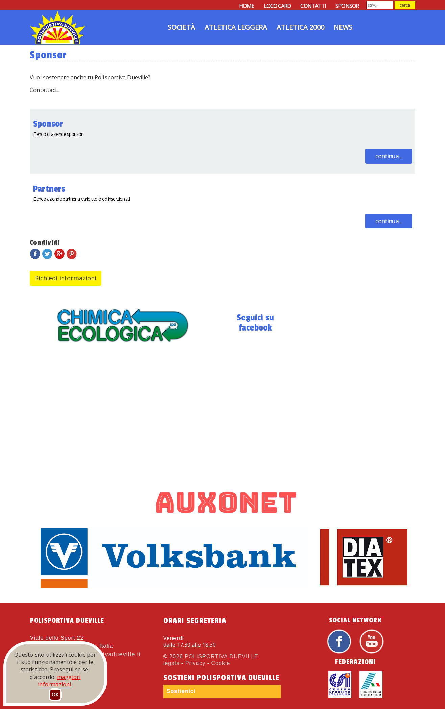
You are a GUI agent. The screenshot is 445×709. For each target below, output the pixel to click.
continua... (388, 156)
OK (55, 694)
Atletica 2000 (300, 27)
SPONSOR (347, 6)
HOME (246, 6)
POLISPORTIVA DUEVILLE (221, 656)
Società (181, 27)
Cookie (220, 663)
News (343, 27)
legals (171, 663)
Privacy (195, 663)
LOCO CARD (277, 6)
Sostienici (181, 691)
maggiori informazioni (59, 680)
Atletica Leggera (236, 27)
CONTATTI (313, 6)
